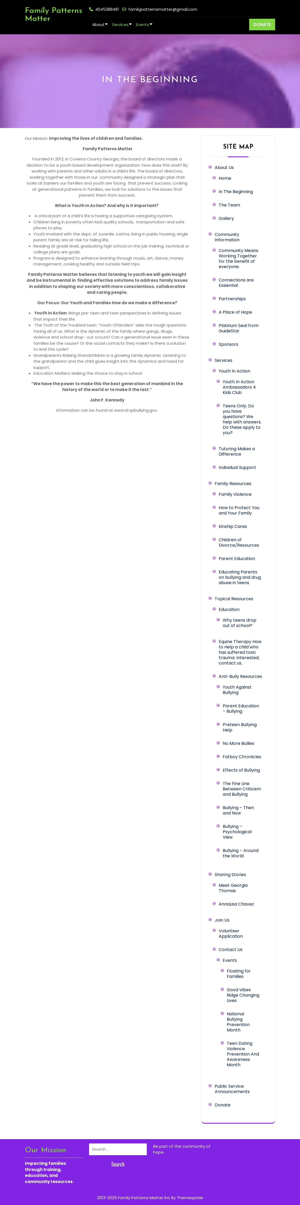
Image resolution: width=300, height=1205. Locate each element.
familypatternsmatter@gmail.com (162, 9)
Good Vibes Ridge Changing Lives (243, 995)
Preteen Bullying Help (240, 727)
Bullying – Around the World (241, 853)
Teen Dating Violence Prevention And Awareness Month (243, 1054)
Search (118, 1164)
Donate (222, 1105)
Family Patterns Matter (53, 15)
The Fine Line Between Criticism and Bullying (242, 788)
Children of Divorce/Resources (239, 542)
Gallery (226, 218)
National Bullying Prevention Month (238, 1022)
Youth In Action (234, 371)
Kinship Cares (233, 526)
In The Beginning (236, 192)
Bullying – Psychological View (237, 831)
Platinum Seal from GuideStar (239, 328)
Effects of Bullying (241, 770)
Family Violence (235, 494)
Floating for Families (239, 973)
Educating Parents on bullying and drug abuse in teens (240, 577)
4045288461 (107, 9)
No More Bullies (238, 743)
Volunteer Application (231, 933)
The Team (229, 205)
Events (142, 24)
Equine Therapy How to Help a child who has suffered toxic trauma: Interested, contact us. (240, 652)
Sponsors (228, 344)
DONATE (262, 24)
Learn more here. (182, 1152)
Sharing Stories (230, 875)
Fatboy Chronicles (242, 757)
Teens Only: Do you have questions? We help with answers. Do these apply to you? (242, 419)
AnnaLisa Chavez (236, 904)
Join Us (222, 920)
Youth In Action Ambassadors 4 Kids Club (239, 387)
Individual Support (237, 467)
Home (225, 178)
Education (229, 609)
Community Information (227, 237)
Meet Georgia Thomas (233, 888)
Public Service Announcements (232, 1089)
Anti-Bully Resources (240, 676)
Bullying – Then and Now (238, 810)
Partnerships (232, 299)
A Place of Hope (235, 312)
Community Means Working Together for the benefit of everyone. (238, 258)
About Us (224, 167)
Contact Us (231, 950)
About (98, 24)
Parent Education (237, 558)
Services (120, 24)
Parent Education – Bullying (241, 708)
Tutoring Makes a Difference (237, 451)
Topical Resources (234, 599)
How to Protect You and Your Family (239, 510)
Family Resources (233, 484)
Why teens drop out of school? (239, 623)
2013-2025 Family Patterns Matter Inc (133, 1197)
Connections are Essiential (236, 282)
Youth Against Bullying (237, 690)
